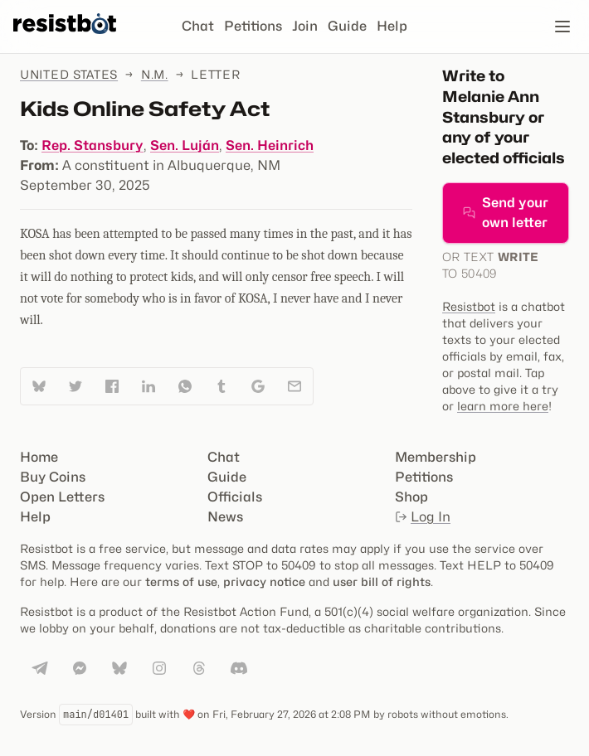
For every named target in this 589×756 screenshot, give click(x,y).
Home (39, 457)
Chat (198, 26)
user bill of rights (382, 581)
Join (305, 26)
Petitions (253, 26)
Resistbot (468, 306)
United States (69, 74)
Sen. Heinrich (270, 145)
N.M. (154, 74)
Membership (435, 457)
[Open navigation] (562, 26)
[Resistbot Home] (64, 39)
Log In (422, 517)
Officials (234, 497)
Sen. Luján (184, 145)
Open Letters (62, 497)
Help (392, 26)
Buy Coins (52, 477)
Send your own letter (505, 212)
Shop (411, 497)
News (225, 517)
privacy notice (264, 581)
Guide (347, 26)
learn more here (502, 406)
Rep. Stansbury (92, 145)
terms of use (181, 581)
